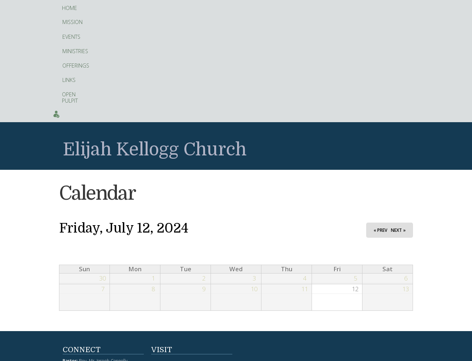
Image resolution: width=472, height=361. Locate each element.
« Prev (380, 124)
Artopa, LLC (259, 353)
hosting (240, 353)
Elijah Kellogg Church (155, 44)
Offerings (180, 8)
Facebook (174, 324)
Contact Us (410, 8)
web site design (216, 353)
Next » (398, 124)
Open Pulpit (236, 7)
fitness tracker (206, 280)
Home (69, 7)
